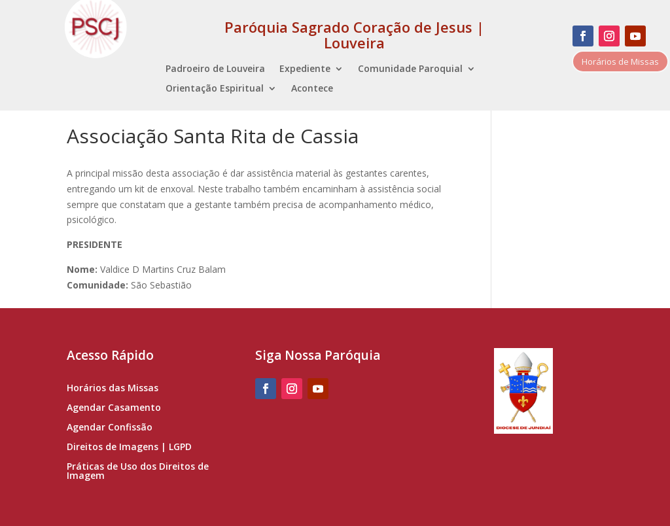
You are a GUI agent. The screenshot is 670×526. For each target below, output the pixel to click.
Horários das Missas (112, 388)
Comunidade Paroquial (410, 69)
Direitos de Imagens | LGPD (129, 447)
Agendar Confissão (109, 428)
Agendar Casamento (114, 408)
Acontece (312, 89)
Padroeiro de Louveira (215, 69)
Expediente (304, 69)
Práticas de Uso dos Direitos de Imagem (138, 472)
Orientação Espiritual (215, 89)
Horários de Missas (620, 61)
